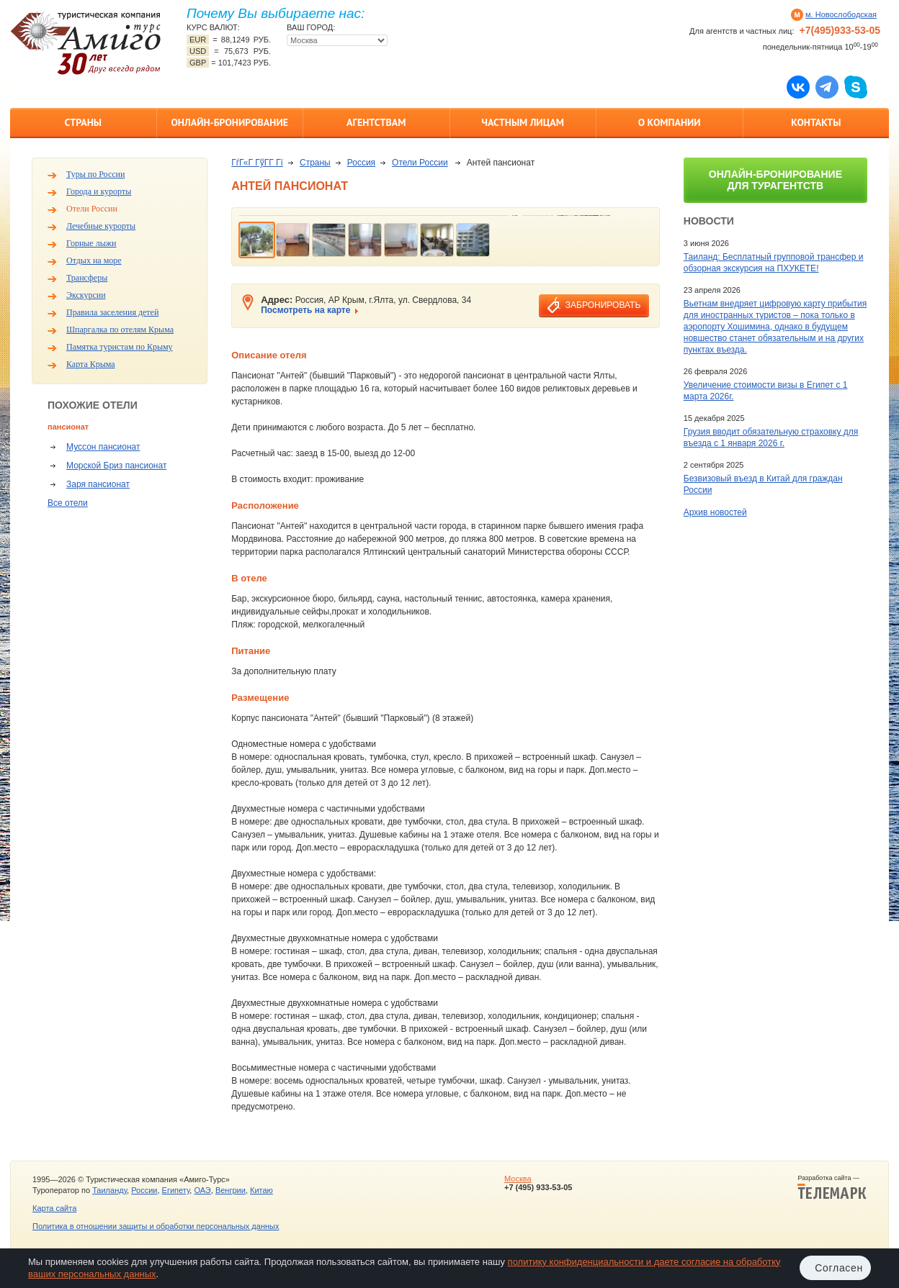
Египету (176, 1190)
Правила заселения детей (112, 312)
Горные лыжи (91, 243)
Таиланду (109, 1190)
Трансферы (86, 278)
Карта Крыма (90, 364)
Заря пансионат (98, 484)
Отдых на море (94, 260)
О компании (669, 122)
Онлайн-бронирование (229, 122)
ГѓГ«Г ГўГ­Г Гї (257, 163)
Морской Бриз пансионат (116, 466)
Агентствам (376, 122)
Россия (361, 163)
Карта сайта (54, 1208)
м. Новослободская (841, 14)
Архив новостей (715, 512)
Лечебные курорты (100, 226)
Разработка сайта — (832, 1187)
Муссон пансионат (103, 447)
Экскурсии (86, 295)
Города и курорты (98, 191)
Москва (518, 1178)
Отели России (91, 209)
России (144, 1190)
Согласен (839, 1268)
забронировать (602, 305)
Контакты (816, 122)
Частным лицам (523, 122)
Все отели (68, 503)
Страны (83, 122)
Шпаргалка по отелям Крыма (120, 330)
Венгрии (230, 1190)
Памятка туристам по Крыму (119, 347)
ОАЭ (202, 1190)
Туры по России (95, 174)
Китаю (261, 1190)
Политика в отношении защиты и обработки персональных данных (155, 1226)
